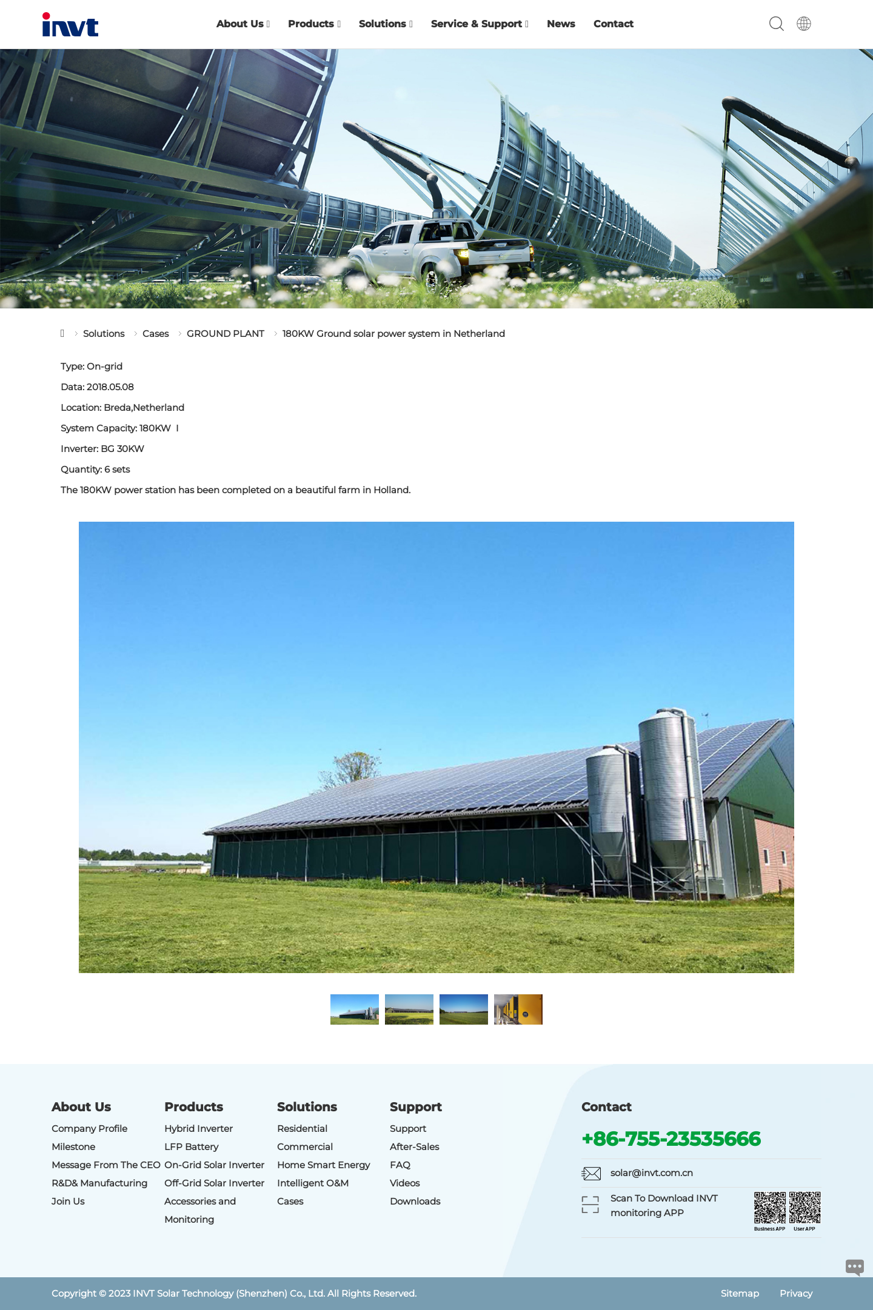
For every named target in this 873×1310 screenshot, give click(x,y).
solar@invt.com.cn (651, 1173)
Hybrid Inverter (198, 1128)
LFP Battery (191, 1146)
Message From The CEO (106, 1165)
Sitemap (740, 1293)
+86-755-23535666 (670, 1139)
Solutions (386, 24)
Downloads (415, 1201)
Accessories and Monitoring (200, 1210)
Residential (302, 1128)
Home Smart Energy (323, 1165)
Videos (405, 1183)
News (561, 24)
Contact (614, 24)
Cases (155, 333)
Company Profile (89, 1128)
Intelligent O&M (313, 1183)
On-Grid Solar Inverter (214, 1165)
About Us (243, 24)
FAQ (400, 1165)
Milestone (73, 1146)
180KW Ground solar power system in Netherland (394, 333)
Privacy (796, 1293)
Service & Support (480, 24)
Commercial (305, 1146)
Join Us (68, 1201)
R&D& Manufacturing (99, 1183)
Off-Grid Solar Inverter (214, 1183)
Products (314, 24)
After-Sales (414, 1146)
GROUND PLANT (225, 333)
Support (408, 1128)
